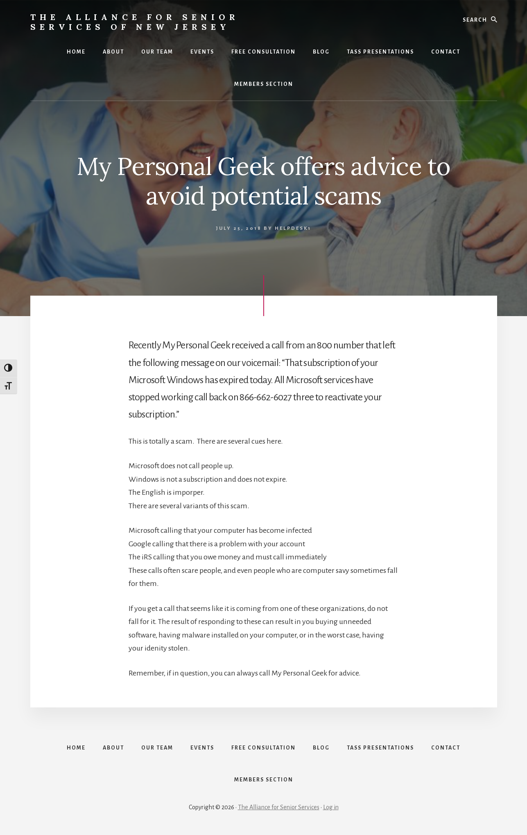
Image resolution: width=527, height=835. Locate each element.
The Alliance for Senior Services (278, 807)
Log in (331, 807)
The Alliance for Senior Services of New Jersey (134, 22)
